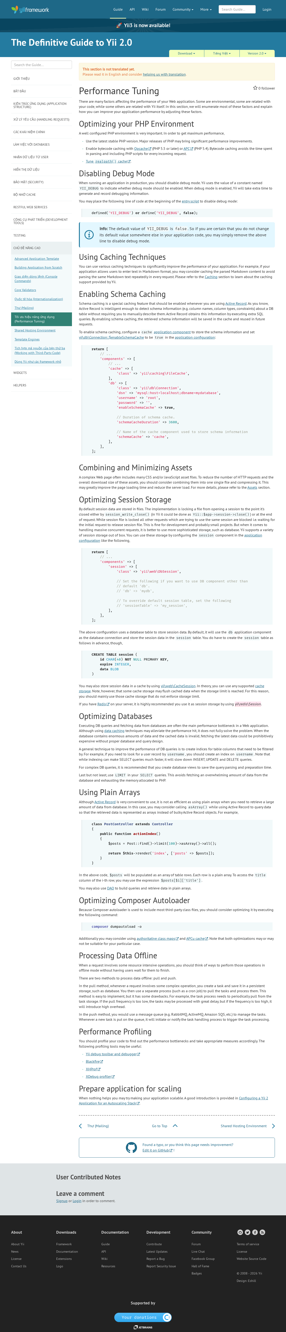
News (15, 1251)
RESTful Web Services (30, 207)
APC (186, 148)
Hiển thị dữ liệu (26, 169)
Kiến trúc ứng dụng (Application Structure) (39, 105)
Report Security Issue (161, 1266)
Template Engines (27, 339)
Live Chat (198, 1251)
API (132, 9)
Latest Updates (157, 1251)
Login (267, 9)
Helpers (19, 385)
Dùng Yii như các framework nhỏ (38, 361)
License (16, 1259)
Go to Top (164, 1125)
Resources (108, 1266)
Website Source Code (251, 1259)
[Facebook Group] (255, 1232)
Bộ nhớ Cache (24, 195)
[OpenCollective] (143, 1317)
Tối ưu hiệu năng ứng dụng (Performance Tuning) (35, 319)
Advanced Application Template (37, 259)
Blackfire (92, 1061)
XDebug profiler (98, 1076)
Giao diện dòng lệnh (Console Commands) (36, 278)
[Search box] (41, 65)
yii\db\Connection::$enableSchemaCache (111, 337)
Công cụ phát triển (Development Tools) (40, 221)
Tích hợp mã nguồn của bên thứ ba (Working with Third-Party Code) (40, 350)
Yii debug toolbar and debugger (111, 1054)
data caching (114, 730)
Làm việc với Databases (31, 144)
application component (172, 332)
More (206, 9)
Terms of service (248, 1244)
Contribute (154, 1244)
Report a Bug (155, 1259)
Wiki (145, 9)
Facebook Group (203, 1259)
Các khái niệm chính (29, 132)
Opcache (141, 148)
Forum (160, 9)
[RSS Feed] (262, 1232)
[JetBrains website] (143, 1327)
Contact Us (18, 1266)
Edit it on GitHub (156, 1150)
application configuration (195, 337)
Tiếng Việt (222, 53)
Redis (101, 704)
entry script (190, 201)
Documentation (67, 1251)
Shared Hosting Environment (35, 330)
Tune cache (106, 161)
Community (183, 9)
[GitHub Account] (240, 1232)
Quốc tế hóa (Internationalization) (39, 299)
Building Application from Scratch (38, 267)
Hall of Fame (200, 1266)
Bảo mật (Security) (28, 182)
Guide (118, 9)
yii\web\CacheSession (178, 686)
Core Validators (25, 290)
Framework (64, 1244)
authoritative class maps (156, 938)
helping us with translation (164, 74)
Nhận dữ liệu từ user (30, 157)
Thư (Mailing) (24, 308)
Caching (211, 276)
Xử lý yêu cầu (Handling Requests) (41, 119)
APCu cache (195, 938)
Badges (197, 1273)
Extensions (64, 1259)
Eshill (252, 1281)
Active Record (236, 303)
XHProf (91, 1069)
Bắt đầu (19, 91)
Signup (62, 1200)
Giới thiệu (21, 79)
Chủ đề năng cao (26, 248)
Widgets (20, 373)
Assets (252, 487)
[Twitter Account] (247, 1232)
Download (186, 53)
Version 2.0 (257, 53)
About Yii (17, 1244)
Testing (19, 235)
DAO (110, 888)
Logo (59, 1266)
